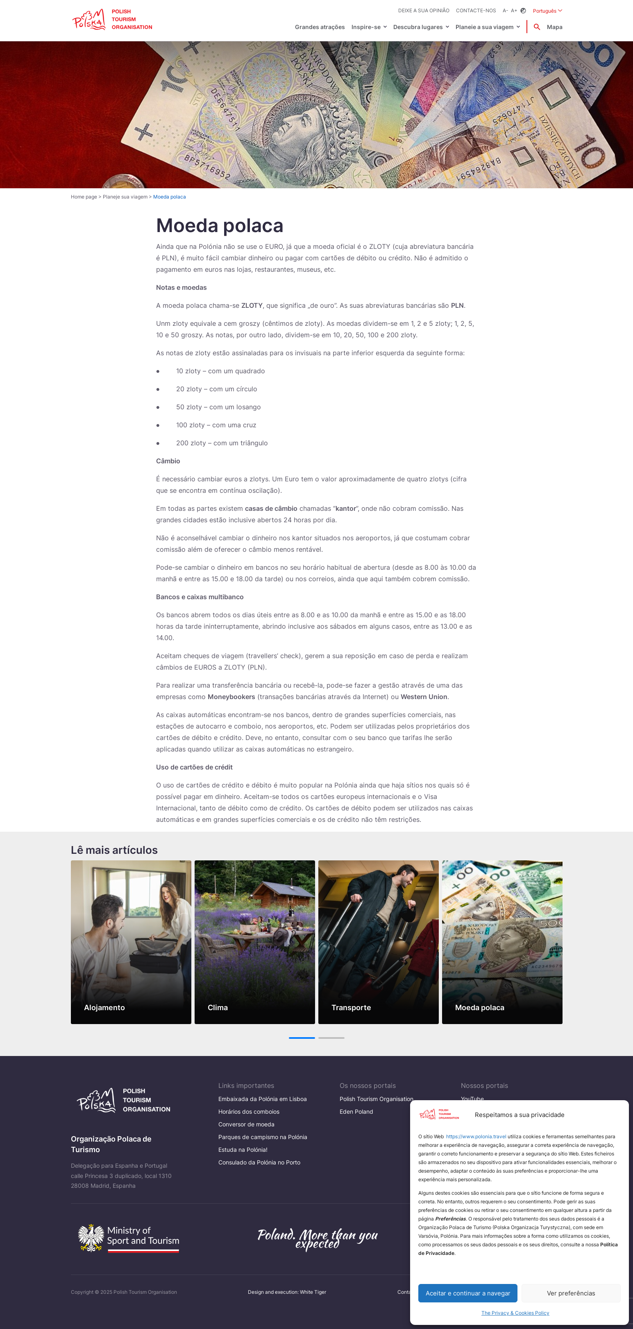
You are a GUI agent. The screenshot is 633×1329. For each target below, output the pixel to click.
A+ (514, 10)
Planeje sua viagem (125, 197)
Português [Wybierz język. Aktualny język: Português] (548, 10)
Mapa (555, 26)
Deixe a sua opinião (423, 10)
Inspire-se (366, 26)
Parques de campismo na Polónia (262, 1136)
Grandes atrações (320, 26)
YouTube (472, 1098)
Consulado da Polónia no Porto (259, 1162)
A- (505, 10)
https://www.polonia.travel (476, 1136)
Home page (84, 197)
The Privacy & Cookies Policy (515, 1313)
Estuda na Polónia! (243, 1149)
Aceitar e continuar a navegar (468, 1293)
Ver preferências (571, 1293)
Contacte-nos (476, 10)
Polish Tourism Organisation (376, 1098)
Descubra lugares (418, 26)
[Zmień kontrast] (523, 11)
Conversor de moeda (246, 1124)
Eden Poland (356, 1111)
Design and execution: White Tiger (287, 1292)
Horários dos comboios (248, 1111)
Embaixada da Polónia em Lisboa (262, 1098)
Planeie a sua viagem (485, 26)
